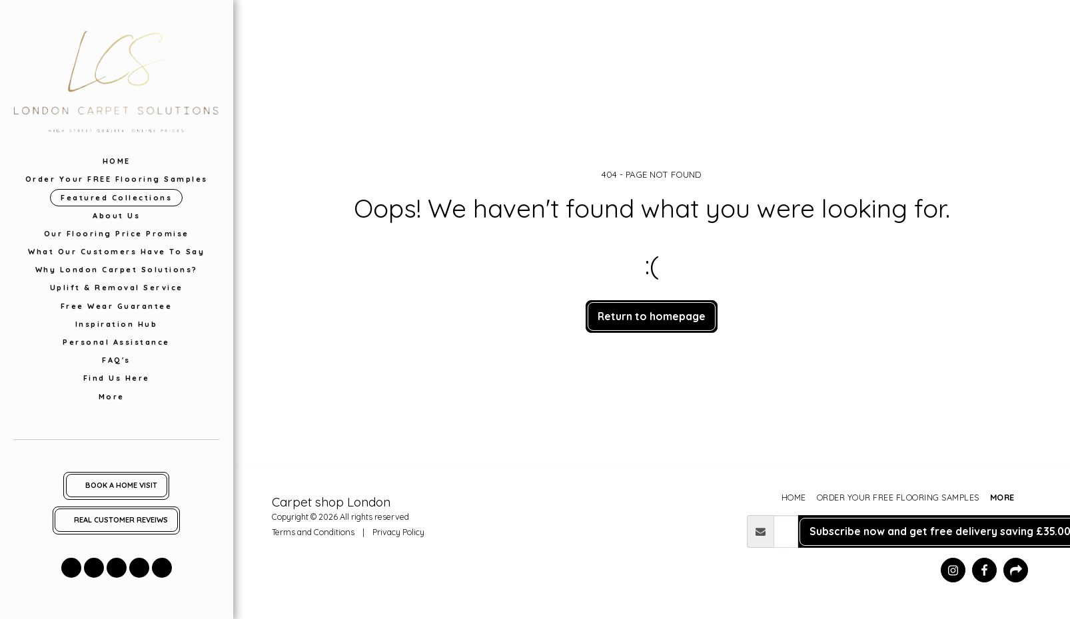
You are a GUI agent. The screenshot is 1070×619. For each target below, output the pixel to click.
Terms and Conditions (313, 531)
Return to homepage (652, 316)
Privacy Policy (398, 531)
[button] (71, 568)
